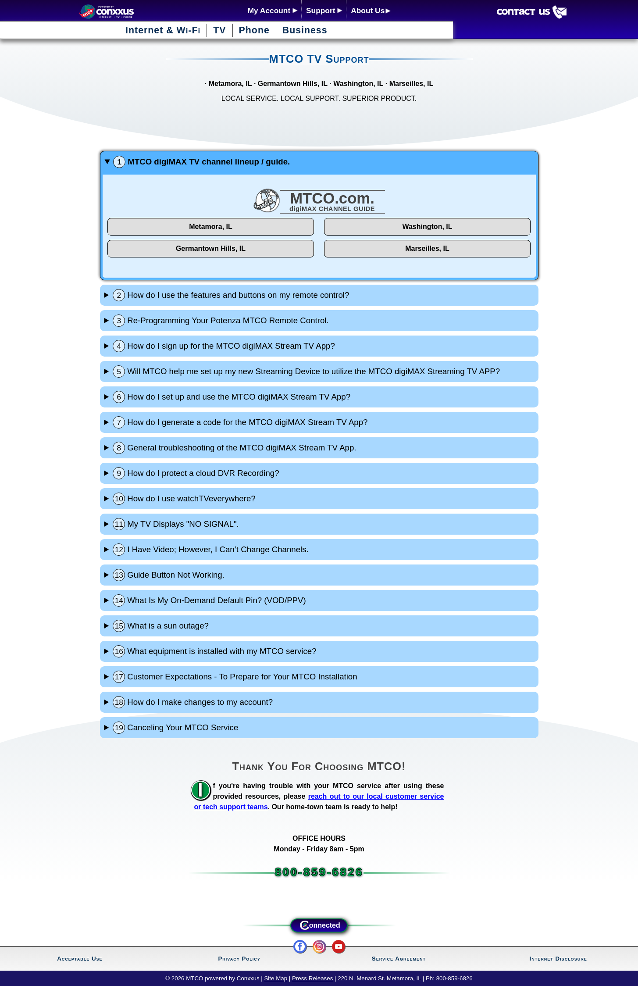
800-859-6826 (318, 872)
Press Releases (312, 978)
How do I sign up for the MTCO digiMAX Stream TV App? (224, 346)
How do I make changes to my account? (193, 702)
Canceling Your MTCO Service (175, 728)
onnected (319, 925)
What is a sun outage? (161, 626)
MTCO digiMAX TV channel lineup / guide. (201, 162)
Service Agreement (399, 958)
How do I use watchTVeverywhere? (184, 499)
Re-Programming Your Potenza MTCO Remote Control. (220, 320)
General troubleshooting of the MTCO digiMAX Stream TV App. (234, 448)
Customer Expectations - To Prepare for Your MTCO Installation (235, 677)
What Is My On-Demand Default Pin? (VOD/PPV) (209, 600)
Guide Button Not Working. (169, 575)
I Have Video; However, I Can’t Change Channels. (210, 549)
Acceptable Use (79, 958)
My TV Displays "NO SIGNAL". (176, 524)
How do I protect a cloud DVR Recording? (196, 473)
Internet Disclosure (558, 958)
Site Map (275, 978)
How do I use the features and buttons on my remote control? (231, 295)
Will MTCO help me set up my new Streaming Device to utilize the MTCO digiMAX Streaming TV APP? (306, 371)
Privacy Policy (239, 958)
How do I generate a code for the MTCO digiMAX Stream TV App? (240, 422)
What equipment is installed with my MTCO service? (214, 651)
